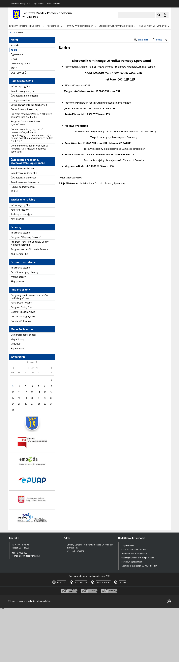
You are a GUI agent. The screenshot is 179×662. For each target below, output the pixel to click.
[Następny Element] (28, 77)
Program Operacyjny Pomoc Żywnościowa (26, 176)
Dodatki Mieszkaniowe (23, 365)
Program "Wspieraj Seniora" (26, 290)
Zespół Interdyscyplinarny (24, 325)
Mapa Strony (18, 392)
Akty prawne (17, 272)
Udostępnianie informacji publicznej (137, 610)
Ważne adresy (18, 330)
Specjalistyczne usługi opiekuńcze (29, 158)
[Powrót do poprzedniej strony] (167, 93)
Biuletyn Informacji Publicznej (26, 25)
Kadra (14, 103)
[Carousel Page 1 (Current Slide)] (35, 77)
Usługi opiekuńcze (20, 153)
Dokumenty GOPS (20, 116)
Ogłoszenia (17, 107)
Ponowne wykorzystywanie (134, 606)
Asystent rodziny (20, 262)
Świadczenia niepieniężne (24, 148)
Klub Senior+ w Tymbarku (154, 25)
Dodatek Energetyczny (23, 369)
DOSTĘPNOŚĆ (18, 125)
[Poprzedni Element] (21, 77)
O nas (14, 112)
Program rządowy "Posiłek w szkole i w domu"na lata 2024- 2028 (31, 169)
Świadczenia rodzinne (22, 221)
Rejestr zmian (18, 401)
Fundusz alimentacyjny (23, 240)
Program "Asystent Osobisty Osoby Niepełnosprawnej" (30, 296)
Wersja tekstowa (53, 4)
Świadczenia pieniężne (23, 144)
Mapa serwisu (38, 4)
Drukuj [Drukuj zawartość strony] (157, 93)
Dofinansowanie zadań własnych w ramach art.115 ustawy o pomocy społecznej (29, 202)
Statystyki (16, 397)
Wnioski (15, 244)
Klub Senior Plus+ (20, 307)
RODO (14, 121)
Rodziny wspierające (21, 267)
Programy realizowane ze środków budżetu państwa (29, 350)
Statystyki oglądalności (132, 615)
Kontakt (15, 98)
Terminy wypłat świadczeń (80, 25)
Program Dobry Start (22, 360)
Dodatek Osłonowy (21, 374)
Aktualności (54, 25)
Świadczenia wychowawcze (25, 235)
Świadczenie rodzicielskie (24, 226)
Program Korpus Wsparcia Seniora (29, 302)
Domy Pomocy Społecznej (24, 162)
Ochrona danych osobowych (134, 602)
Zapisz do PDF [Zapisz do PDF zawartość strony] (141, 93)
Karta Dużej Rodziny (21, 356)
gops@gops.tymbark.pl (29, 609)
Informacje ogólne (20, 139)
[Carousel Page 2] (38, 77)
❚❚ (14, 77)
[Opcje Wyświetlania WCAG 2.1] (165, 15)
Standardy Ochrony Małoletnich (117, 25)
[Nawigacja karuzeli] (25, 77)
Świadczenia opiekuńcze (23, 230)
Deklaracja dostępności (20, 4)
